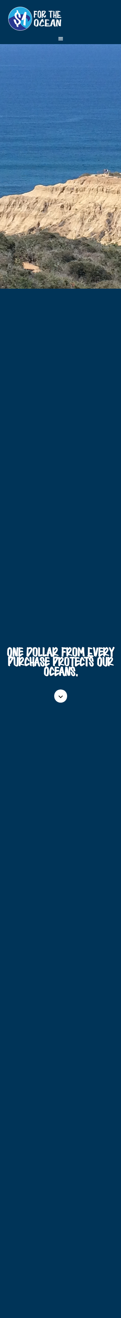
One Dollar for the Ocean (60, 19)
